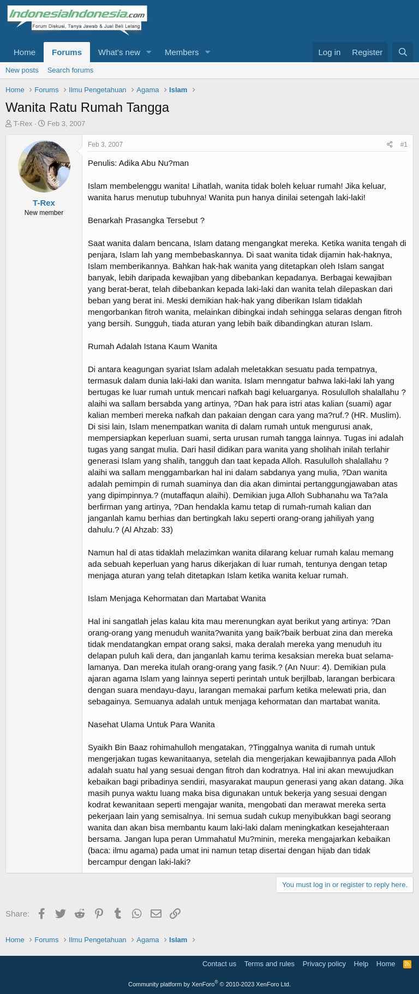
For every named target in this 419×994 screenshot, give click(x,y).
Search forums (70, 70)
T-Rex (23, 123)
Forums (67, 52)
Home (24, 52)
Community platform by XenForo (209, 984)
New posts (22, 70)
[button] (149, 52)
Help (361, 964)
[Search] (403, 52)
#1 (404, 144)
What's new (119, 52)
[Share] (390, 145)
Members (182, 52)
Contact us (219, 964)
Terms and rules (269, 964)
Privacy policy (324, 964)
